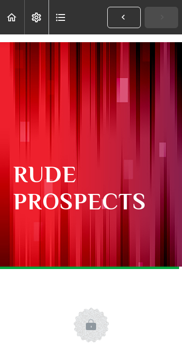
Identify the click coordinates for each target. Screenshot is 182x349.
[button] (12, 17)
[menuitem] (36, 17)
